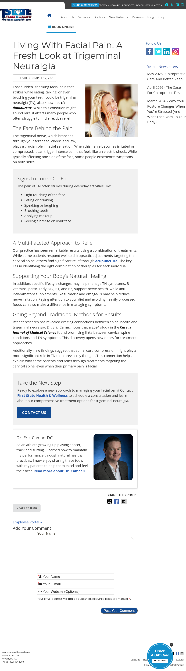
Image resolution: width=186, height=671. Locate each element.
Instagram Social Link (175, 51)
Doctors (99, 17)
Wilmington (154, 5)
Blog (150, 17)
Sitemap (180, 659)
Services (84, 17)
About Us (67, 17)
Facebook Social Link (149, 51)
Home (52, 17)
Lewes (85, 5)
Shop (161, 17)
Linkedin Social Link (166, 51)
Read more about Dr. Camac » (59, 471)
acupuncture (106, 260)
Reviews (138, 17)
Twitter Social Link (158, 51)
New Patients (118, 17)
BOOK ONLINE (61, 27)
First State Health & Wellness (42, 395)
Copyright (135, 659)
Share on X (110, 501)
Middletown (99, 5)
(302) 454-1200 (16, 661)
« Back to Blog (26, 508)
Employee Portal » (27, 522)
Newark (115, 5)
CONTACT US (34, 412)
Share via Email (124, 501)
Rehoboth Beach (133, 5)
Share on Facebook (117, 501)
